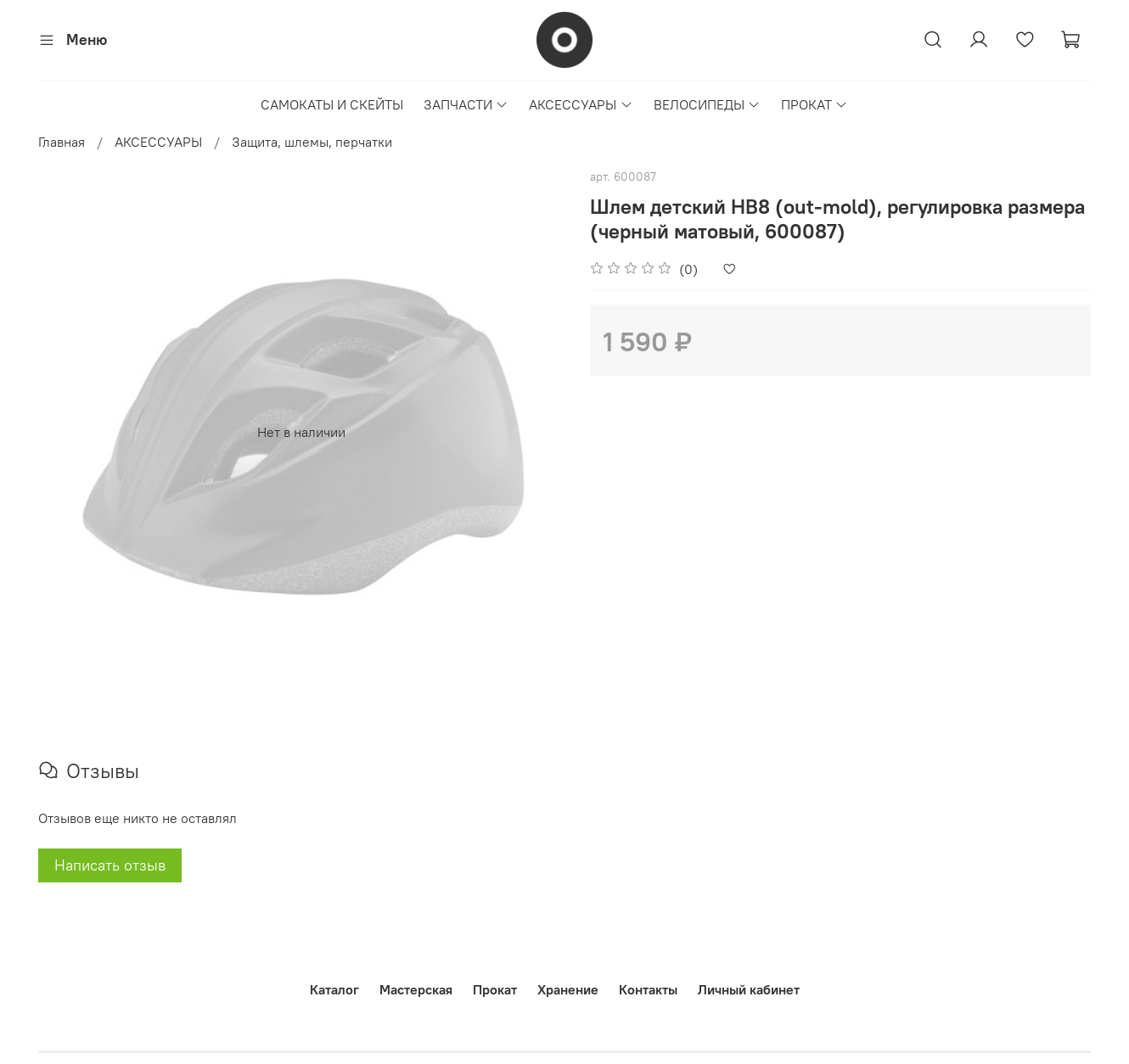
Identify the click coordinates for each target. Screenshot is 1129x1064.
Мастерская (415, 989)
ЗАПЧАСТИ (466, 104)
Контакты (648, 989)
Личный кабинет (749, 989)
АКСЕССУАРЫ (580, 104)
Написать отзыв (110, 865)
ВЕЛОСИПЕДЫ (707, 104)
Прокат (495, 989)
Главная (61, 141)
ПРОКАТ (814, 104)
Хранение (567, 989)
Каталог (334, 989)
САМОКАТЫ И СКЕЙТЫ (332, 104)
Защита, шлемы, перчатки (312, 141)
